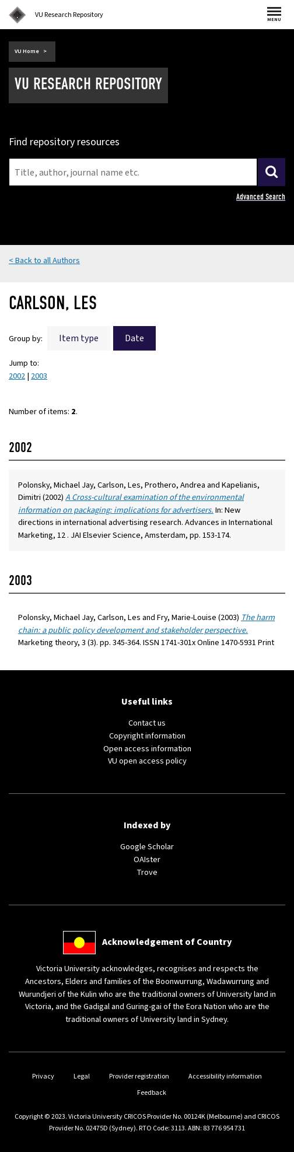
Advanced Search (260, 197)
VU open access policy (147, 761)
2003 (39, 376)
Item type (79, 338)
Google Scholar (147, 847)
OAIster (147, 859)
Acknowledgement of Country (167, 942)
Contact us (147, 723)
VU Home (27, 51)
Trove (147, 872)
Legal (82, 1076)
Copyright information (147, 736)
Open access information (147, 749)
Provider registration (139, 1076)
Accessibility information (225, 1076)
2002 (17, 376)
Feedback (151, 1093)
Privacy (43, 1076)
